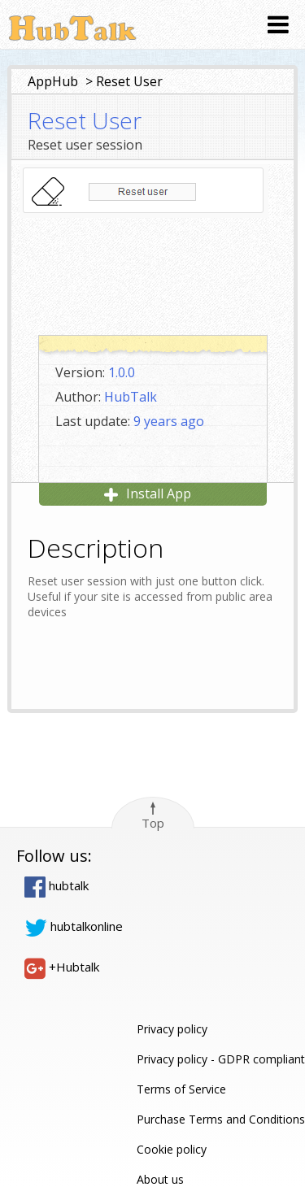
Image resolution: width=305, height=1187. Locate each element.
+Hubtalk (61, 967)
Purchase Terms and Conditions (221, 1119)
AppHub (53, 81)
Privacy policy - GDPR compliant (221, 1059)
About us (160, 1179)
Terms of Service (181, 1089)
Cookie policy (172, 1149)
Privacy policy (172, 1029)
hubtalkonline (73, 926)
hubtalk (56, 885)
